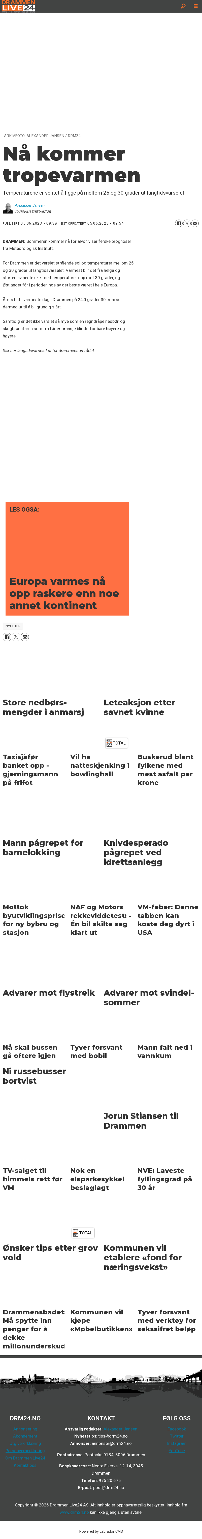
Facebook (176, 1428)
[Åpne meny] (195, 6)
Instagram (177, 1443)
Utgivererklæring (25, 1443)
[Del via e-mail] (195, 223)
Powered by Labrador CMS (101, 1531)
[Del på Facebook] (179, 223)
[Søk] (183, 6)
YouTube (177, 1450)
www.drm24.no (74, 1512)
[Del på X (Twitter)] (187, 223)
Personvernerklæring (25, 1450)
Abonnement (25, 1436)
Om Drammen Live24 (25, 1458)
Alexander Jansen (120, 1428)
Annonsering (25, 1428)
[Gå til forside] (88, 6)
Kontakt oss (25, 1465)
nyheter (13, 626)
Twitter (177, 1436)
